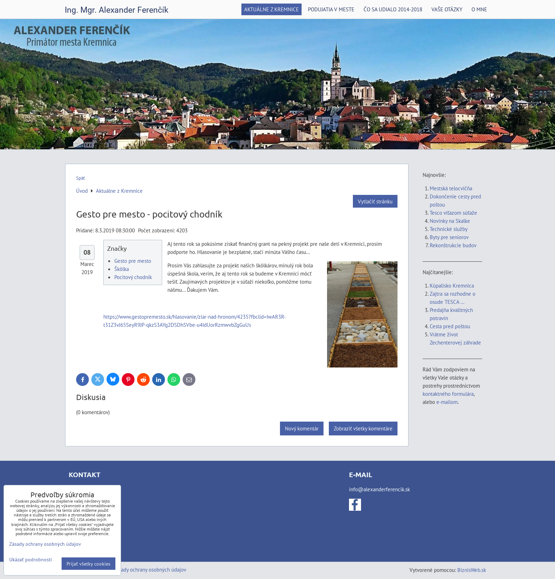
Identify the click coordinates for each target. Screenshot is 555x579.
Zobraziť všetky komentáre (363, 428)
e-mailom (447, 401)
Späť (80, 178)
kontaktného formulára (448, 393)
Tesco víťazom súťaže (453, 212)
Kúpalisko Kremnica (452, 285)
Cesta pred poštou (450, 326)
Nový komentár (302, 428)
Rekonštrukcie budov (453, 245)
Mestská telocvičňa (451, 188)
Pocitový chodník (133, 276)
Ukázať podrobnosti (30, 559)
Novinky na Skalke (450, 220)
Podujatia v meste (331, 9)
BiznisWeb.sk (471, 569)
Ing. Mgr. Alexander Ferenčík (116, 10)
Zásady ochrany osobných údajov (150, 569)
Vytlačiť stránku (375, 201)
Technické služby (449, 228)
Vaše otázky (446, 9)
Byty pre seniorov (449, 237)
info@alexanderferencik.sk (379, 489)
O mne (479, 9)
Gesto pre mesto (132, 260)
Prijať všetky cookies (88, 563)
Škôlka (121, 268)
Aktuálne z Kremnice (271, 9)
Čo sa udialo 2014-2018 (393, 9)
